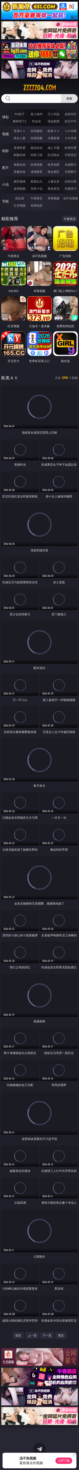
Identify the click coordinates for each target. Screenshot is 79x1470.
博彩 (5, 117)
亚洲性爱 (19, 148)
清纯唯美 (36, 172)
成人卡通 (53, 148)
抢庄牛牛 (70, 121)
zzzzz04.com (39, 88)
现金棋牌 (53, 121)
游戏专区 (70, 114)
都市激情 (19, 181)
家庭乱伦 (36, 181)
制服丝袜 (19, 155)
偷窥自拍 (19, 165)
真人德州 (36, 114)
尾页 (61, 1335)
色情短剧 (36, 205)
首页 (18, 1335)
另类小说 (36, 189)
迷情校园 (19, 189)
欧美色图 (53, 165)
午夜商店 (36, 198)
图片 (5, 167)
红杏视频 (19, 205)
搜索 (69, 98)
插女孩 (19, 198)
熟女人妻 (19, 138)
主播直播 (53, 138)
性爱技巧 (70, 189)
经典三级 (36, 155)
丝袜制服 (36, 138)
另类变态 (70, 155)
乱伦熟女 (53, 155)
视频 (5, 134)
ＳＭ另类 (70, 138)
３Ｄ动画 (70, 131)
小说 (5, 184)
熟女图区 (53, 172)
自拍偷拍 (36, 131)
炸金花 (36, 121)
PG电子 (19, 114)
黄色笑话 (53, 189)
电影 (5, 150)
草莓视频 (53, 198)
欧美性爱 (70, 148)
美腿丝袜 (19, 172)
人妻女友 (53, 181)
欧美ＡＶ (53, 131)
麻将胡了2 (19, 121)
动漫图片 (70, 165)
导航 (5, 201)
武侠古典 (70, 181)
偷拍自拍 (36, 148)
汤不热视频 (70, 198)
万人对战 (53, 114)
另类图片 (70, 172)
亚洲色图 (36, 165)
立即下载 (64, 1461)
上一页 (32, 1335)
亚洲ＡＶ (19, 131)
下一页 (47, 1335)
